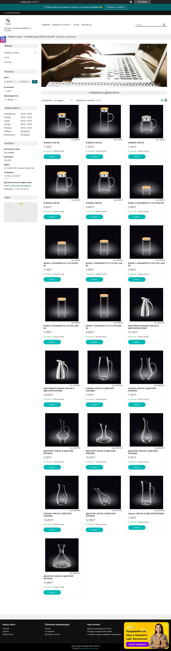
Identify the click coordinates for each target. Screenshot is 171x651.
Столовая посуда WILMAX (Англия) (39, 37)
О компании (50, 631)
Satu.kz (97, 646)
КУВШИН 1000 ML (52, 143)
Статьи (48, 629)
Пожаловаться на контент (89, 648)
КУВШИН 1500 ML (94, 143)
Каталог (6, 631)
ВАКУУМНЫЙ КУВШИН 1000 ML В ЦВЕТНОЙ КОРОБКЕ (143, 327)
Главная (45, 25)
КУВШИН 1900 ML (94, 203)
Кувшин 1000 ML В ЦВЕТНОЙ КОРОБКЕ (146, 513)
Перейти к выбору (116, 7)
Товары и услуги (60, 25)
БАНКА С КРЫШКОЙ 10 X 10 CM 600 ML (146, 203)
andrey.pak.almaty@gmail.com (21, 186)
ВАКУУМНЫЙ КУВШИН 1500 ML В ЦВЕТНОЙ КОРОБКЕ (59, 389)
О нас (76, 25)
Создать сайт (26, 2)
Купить (52, 157)
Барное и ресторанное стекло (99, 629)
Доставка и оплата (52, 634)
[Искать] (164, 24)
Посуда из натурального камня (99, 631)
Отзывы (7, 62)
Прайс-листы (8, 634)
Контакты (86, 25)
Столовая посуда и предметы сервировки (104, 634)
